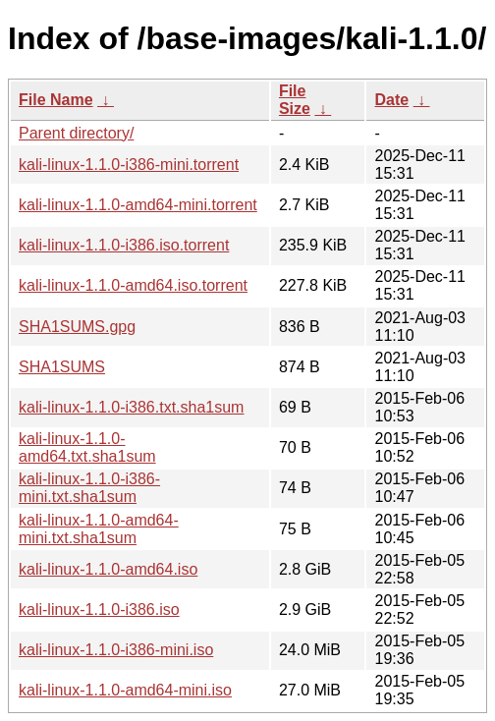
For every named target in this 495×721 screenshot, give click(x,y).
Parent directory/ (76, 133)
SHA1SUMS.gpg (77, 326)
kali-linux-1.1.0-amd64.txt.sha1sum (87, 447)
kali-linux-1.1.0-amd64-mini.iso (125, 690)
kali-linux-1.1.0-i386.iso (99, 609)
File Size (294, 100)
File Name (56, 99)
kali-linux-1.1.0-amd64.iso (108, 569)
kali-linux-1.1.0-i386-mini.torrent (129, 164)
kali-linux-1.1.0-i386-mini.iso (116, 649)
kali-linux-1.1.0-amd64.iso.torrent (133, 285)
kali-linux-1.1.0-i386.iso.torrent (124, 245)
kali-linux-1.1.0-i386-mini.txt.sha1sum (89, 488)
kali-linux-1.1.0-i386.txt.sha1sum (131, 407)
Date (391, 99)
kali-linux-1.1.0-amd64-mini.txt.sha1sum (99, 529)
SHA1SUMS (62, 367)
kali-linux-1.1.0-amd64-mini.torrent (138, 204)
